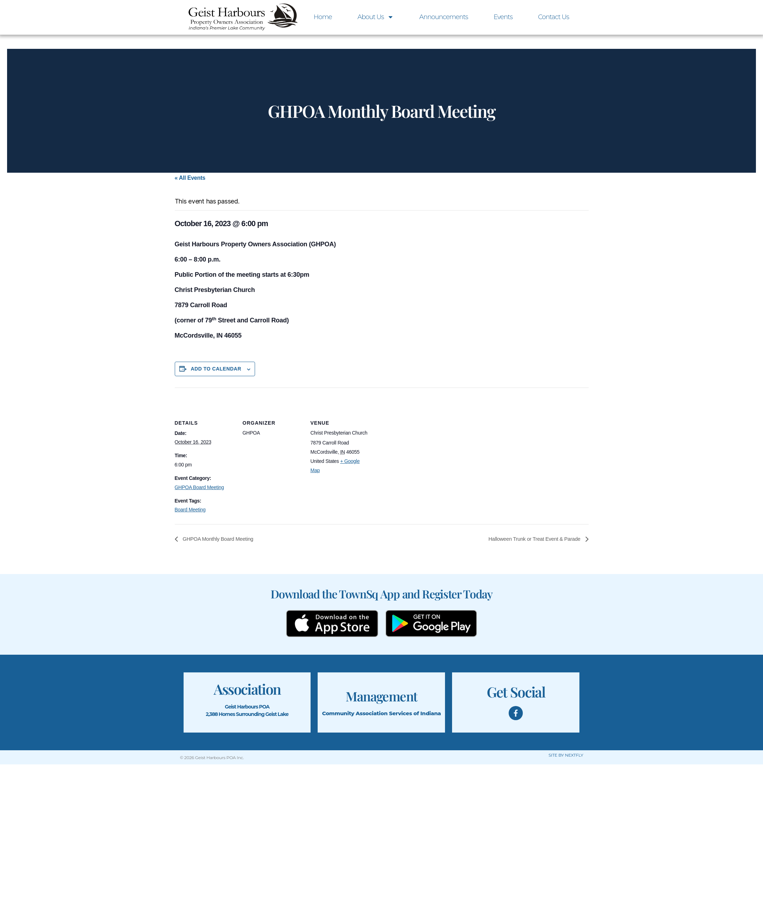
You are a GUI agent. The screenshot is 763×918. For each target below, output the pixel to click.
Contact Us (553, 17)
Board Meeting (190, 509)
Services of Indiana (415, 713)
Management (381, 696)
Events (503, 17)
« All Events (190, 178)
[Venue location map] (415, 436)
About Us (375, 17)
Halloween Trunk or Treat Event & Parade (531, 539)
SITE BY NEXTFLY (566, 755)
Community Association (354, 713)
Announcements (443, 17)
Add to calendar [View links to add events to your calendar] (216, 369)
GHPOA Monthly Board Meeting (220, 539)
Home (323, 17)
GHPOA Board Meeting (199, 487)
